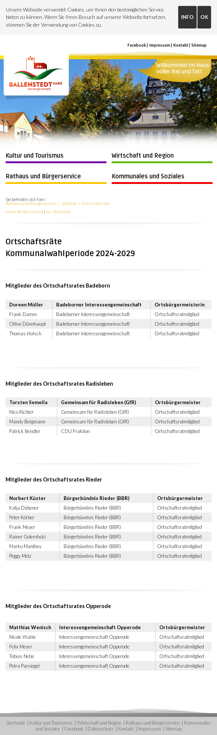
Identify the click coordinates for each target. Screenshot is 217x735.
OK (204, 17)
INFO (187, 17)
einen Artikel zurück (24, 211)
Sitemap (199, 45)
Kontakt (180, 45)
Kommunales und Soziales (148, 176)
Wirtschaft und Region (143, 156)
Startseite (15, 723)
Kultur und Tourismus (35, 156)
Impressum (159, 45)
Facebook (137, 45)
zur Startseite (58, 211)
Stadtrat (69, 203)
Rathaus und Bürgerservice (43, 176)
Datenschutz (100, 729)
